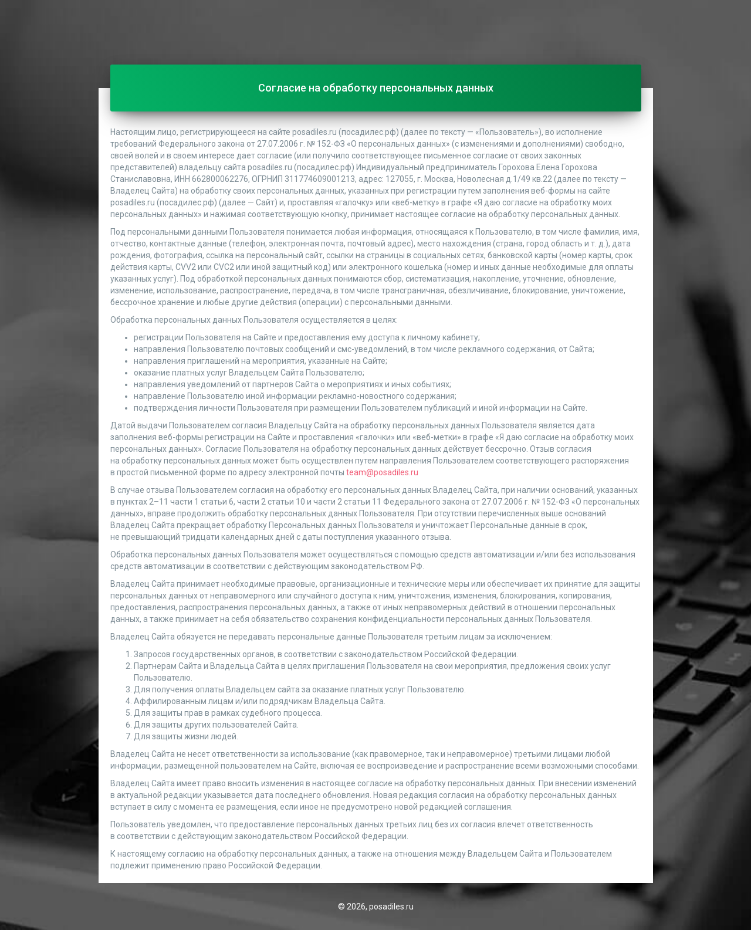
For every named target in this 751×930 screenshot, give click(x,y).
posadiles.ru (391, 906)
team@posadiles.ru (382, 472)
